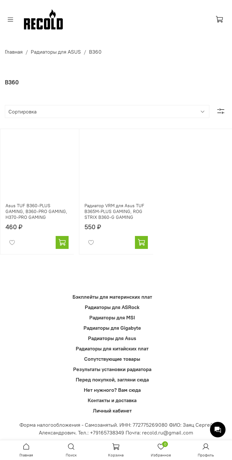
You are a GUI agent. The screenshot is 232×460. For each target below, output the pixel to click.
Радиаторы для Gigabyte (112, 328)
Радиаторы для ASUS (56, 51)
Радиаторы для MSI (112, 317)
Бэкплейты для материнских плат (112, 297)
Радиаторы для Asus (112, 338)
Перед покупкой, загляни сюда (112, 379)
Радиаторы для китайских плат (112, 348)
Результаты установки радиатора (112, 369)
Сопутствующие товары (112, 359)
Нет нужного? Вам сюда (112, 390)
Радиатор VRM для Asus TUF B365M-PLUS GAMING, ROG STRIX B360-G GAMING (114, 211)
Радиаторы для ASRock (112, 307)
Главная (14, 51)
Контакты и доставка (112, 400)
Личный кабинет (112, 410)
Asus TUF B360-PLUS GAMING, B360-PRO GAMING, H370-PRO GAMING (36, 211)
